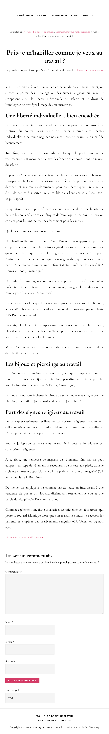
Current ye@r (13, 690)
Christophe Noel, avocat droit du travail (54, 5)
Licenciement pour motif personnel (24, 537)
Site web (10, 661)
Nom (9, 622)
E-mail (9, 642)
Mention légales (37, 727)
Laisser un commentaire (90, 70)
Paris (84, 727)
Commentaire (14, 571)
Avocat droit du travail (59, 727)
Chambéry (94, 727)
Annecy (76, 727)
